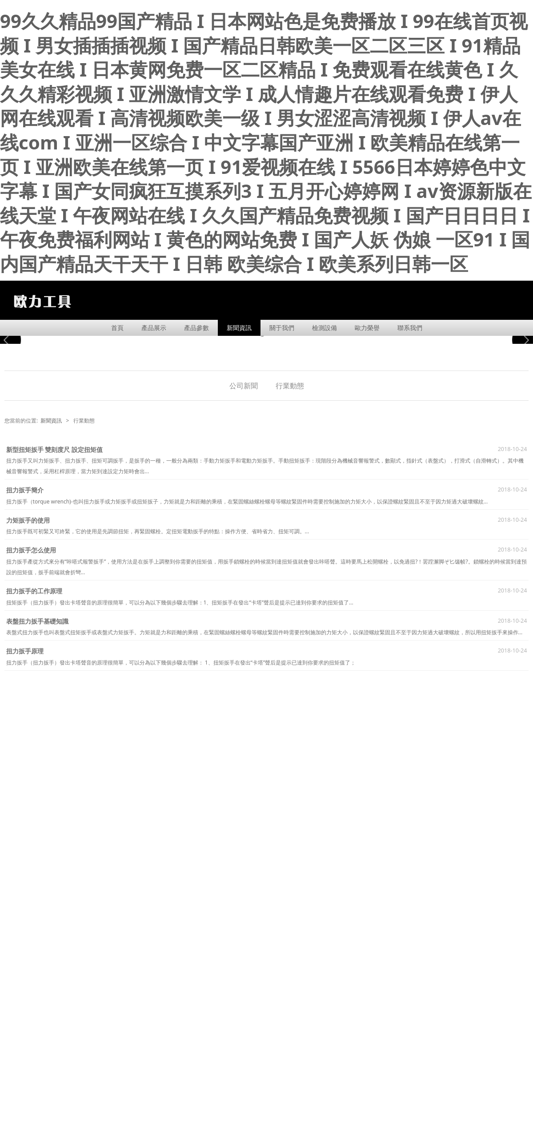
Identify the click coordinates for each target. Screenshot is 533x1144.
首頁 (117, 327)
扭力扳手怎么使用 (31, 550)
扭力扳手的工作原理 (34, 591)
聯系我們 (409, 327)
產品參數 (196, 327)
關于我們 (281, 327)
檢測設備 (324, 327)
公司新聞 (243, 386)
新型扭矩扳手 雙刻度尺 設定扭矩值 (54, 449)
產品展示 (153, 327)
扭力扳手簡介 (25, 490)
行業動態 (290, 386)
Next (521, 340)
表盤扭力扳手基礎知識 (37, 621)
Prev (12, 340)
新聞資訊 (239, 327)
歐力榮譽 (367, 327)
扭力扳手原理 (25, 651)
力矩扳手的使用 (28, 520)
